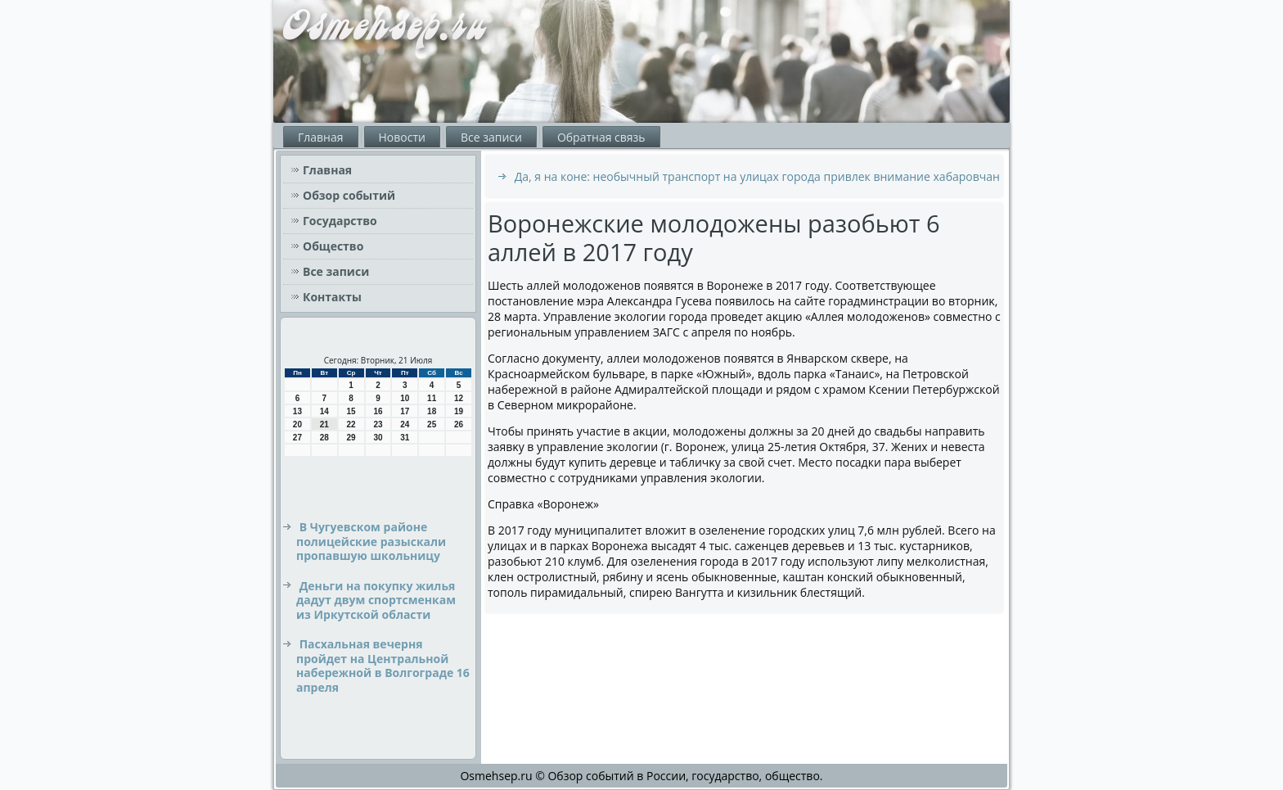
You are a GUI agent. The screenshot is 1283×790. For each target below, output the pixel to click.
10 (404, 398)
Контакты (332, 297)
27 (297, 437)
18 (431, 411)
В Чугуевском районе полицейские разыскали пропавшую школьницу (371, 541)
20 (297, 424)
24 (404, 424)
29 (351, 437)
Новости (402, 137)
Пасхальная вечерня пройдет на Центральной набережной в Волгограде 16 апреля (383, 665)
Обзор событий (349, 195)
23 (377, 424)
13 (297, 411)
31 (404, 437)
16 (377, 411)
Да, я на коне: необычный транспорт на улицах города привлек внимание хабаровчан (757, 176)
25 (431, 424)
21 (324, 424)
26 (458, 424)
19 (458, 411)
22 (351, 424)
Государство (340, 220)
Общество (333, 246)
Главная (321, 137)
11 (431, 398)
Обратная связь (601, 137)
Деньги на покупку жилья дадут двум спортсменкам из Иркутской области (376, 600)
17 (404, 411)
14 (324, 411)
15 (351, 411)
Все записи (491, 137)
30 (377, 437)
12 (458, 398)
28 (324, 437)
